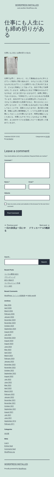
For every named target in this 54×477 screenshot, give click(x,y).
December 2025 (9, 320)
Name (7, 182)
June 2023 (8, 347)
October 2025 (9, 326)
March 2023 (8, 356)
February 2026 (9, 314)
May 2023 (7, 350)
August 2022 (8, 376)
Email (31, 182)
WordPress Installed (27, 5)
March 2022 (8, 391)
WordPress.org (9, 452)
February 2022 (9, 394)
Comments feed (10, 449)
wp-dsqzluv (9, 139)
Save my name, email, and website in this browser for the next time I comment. (28, 205)
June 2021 (8, 418)
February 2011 (9, 424)
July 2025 (7, 335)
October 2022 (9, 370)
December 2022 (9, 364)
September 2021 (10, 409)
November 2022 (10, 367)
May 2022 (7, 385)
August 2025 (8, 332)
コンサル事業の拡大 (11, 274)
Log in (6, 443)
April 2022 (8, 388)
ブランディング (9, 277)
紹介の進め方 (9, 280)
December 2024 (9, 338)
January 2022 (9, 397)
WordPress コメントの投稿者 (14, 296)
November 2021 (10, 403)
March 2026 (8, 311)
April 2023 (8, 353)
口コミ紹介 (8, 286)
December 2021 (9, 400)
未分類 (47, 136)
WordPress (22, 469)
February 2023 (9, 358)
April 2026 (8, 308)
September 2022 (10, 373)
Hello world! (32, 296)
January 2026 (9, 317)
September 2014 (10, 421)
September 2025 (10, 329)
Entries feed (8, 446)
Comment (8, 160)
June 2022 (8, 382)
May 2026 (7, 305)
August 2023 (8, 344)
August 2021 (8, 412)
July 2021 (7, 415)
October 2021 (9, 406)
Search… (7, 257)
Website (7, 193)
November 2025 (10, 323)
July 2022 (7, 379)
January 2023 (9, 361)
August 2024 (8, 341)
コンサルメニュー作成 (12, 283)
